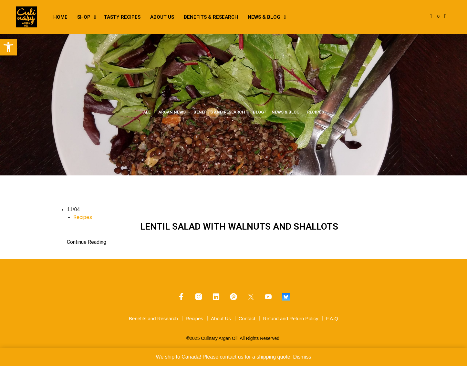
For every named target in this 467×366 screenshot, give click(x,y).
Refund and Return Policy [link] (290, 318)
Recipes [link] (315, 112)
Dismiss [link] (302, 357)
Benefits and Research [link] (219, 112)
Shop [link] (83, 17)
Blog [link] (258, 112)
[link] (8, 47)
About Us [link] (162, 17)
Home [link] (60, 17)
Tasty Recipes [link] (122, 17)
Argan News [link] (172, 112)
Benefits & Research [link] (211, 17)
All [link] (146, 112)
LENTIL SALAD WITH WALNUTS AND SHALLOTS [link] (239, 226)
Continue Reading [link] (86, 242)
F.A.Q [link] (332, 318)
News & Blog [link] (264, 17)
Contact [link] (247, 318)
